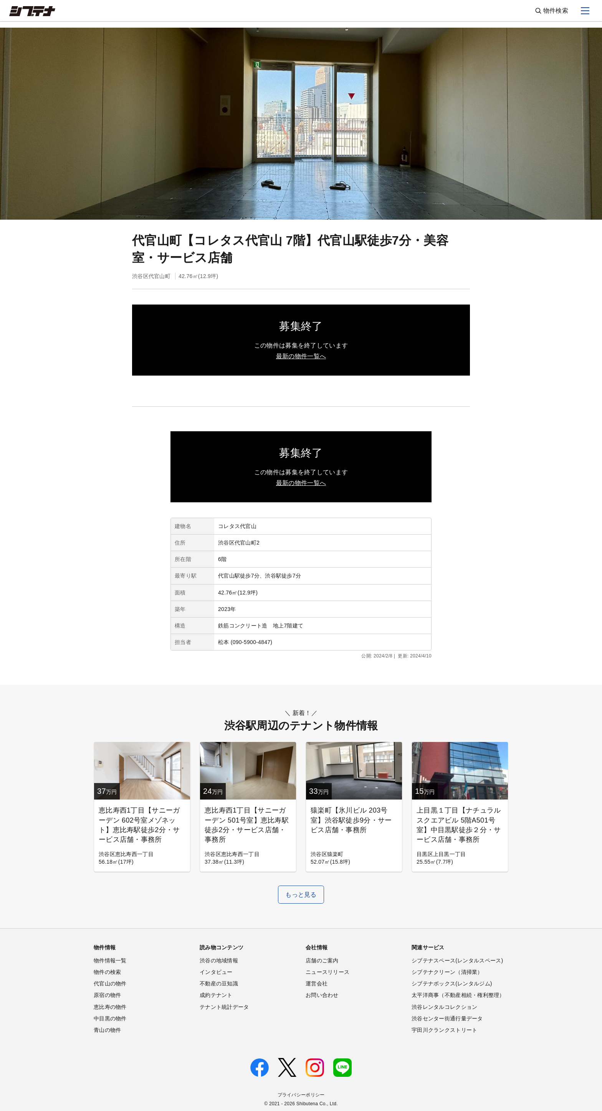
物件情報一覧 (110, 960)
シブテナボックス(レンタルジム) (452, 983)
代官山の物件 (110, 983)
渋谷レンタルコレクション (444, 1007)
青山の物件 (107, 1030)
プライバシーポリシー (301, 1095)
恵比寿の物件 (110, 1007)
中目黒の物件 (110, 1018)
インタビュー (216, 972)
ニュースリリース (327, 972)
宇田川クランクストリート (444, 1030)
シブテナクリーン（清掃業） (447, 972)
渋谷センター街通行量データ (447, 1018)
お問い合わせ (322, 995)
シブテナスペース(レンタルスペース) (457, 960)
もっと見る (300, 894)
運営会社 (316, 983)
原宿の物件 (107, 995)
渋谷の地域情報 (219, 960)
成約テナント (216, 995)
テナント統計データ (224, 1007)
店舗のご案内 (322, 960)
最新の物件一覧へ (301, 356)
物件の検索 (107, 972)
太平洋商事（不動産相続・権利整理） (458, 995)
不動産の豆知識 (219, 983)
